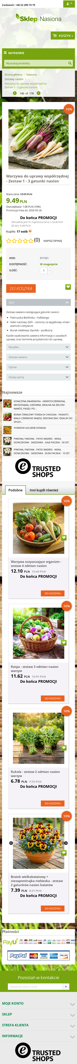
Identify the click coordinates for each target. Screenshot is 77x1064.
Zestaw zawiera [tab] (39, 357)
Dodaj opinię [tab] (39, 377)
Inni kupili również (44, 490)
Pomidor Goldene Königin (30, 427)
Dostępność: (18, 264)
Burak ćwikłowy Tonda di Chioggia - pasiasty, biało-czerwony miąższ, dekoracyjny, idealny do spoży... (43, 418)
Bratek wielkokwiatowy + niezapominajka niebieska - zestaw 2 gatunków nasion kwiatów (37, 881)
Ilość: (13, 270)
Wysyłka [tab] (39, 347)
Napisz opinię (53, 241)
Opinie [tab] (39, 367)
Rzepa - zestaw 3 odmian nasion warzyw (35, 669)
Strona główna (13, 74)
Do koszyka (21, 288)
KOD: (12, 258)
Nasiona (31, 74)
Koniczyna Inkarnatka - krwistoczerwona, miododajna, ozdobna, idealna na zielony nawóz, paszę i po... (40, 405)
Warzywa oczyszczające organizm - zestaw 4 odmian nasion (36, 564)
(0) (37, 239)
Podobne (15, 490)
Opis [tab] (39, 302)
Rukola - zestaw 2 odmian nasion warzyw (35, 774)
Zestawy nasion (14, 79)
